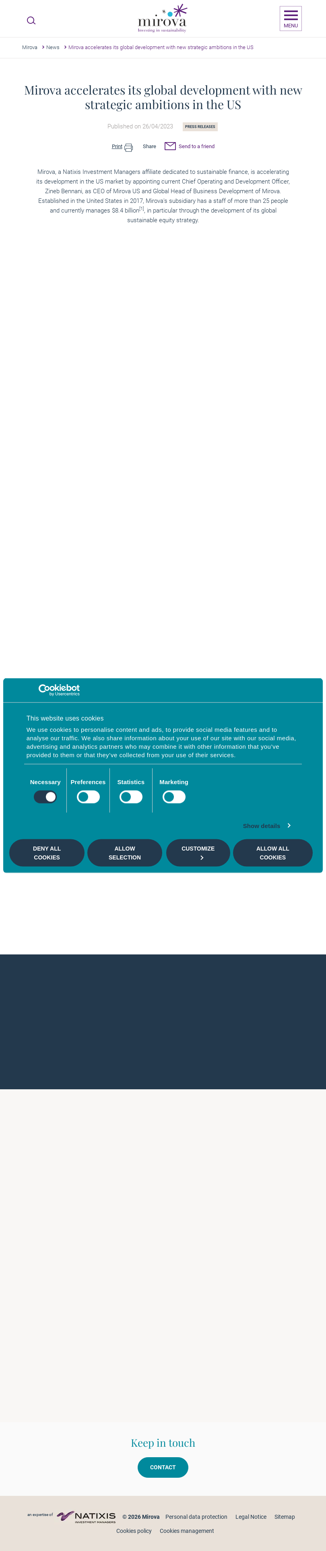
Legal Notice (250, 1517)
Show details (262, 825)
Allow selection (125, 852)
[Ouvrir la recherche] (31, 20)
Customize (198, 852)
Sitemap (284, 1517)
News (53, 47)
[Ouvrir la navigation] (291, 18)
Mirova (29, 47)
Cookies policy (134, 1531)
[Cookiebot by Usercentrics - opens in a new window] (44, 690)
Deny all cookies (47, 852)
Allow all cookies (272, 852)
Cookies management (187, 1531)
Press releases (200, 127)
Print (122, 146)
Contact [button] (163, 1467)
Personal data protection (196, 1517)
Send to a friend (190, 147)
